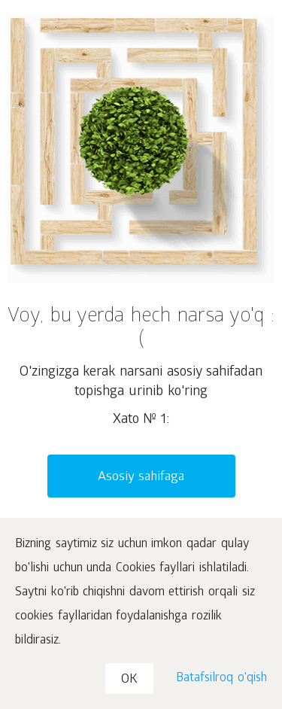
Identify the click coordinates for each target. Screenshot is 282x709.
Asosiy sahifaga (141, 477)
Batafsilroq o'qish (221, 678)
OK (129, 680)
